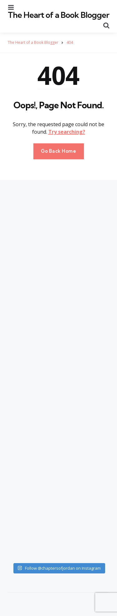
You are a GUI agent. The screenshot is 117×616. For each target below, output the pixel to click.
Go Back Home (58, 151)
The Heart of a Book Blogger (58, 15)
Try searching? (66, 131)
